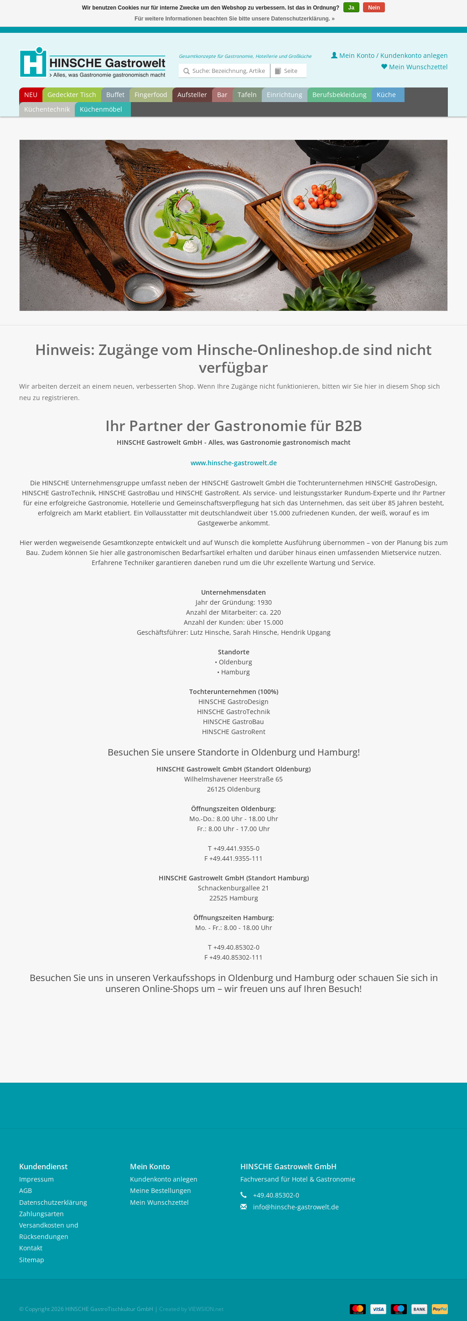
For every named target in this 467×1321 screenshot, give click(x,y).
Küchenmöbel (101, 109)
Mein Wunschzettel (414, 66)
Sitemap (31, 1259)
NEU (30, 94)
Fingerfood (151, 94)
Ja (351, 8)
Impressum (36, 1179)
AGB (25, 1190)
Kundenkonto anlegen (163, 1179)
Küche (386, 94)
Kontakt (30, 1248)
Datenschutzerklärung (53, 1202)
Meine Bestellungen (160, 1190)
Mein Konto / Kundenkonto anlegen (389, 55)
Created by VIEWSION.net (191, 1309)
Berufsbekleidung (339, 94)
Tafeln (247, 94)
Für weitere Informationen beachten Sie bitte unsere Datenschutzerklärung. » (235, 18)
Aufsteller (192, 94)
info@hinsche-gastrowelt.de (296, 1207)
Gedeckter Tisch (71, 94)
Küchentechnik (47, 109)
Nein (374, 8)
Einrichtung (284, 94)
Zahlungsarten (41, 1213)
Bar (222, 94)
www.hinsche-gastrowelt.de (234, 462)
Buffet (115, 94)
